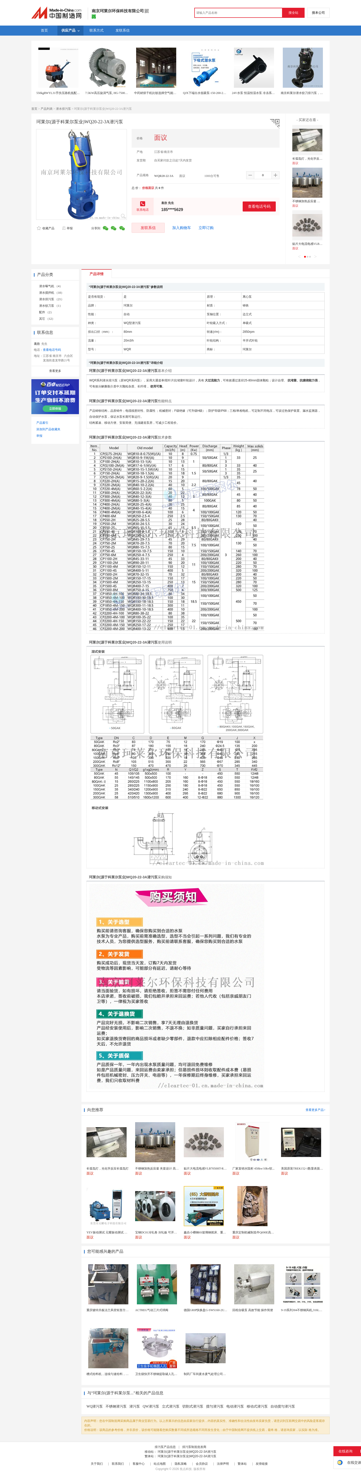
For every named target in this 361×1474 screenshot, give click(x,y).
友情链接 (262, 1463)
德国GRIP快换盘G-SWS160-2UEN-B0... (209, 1310)
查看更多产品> (315, 1110)
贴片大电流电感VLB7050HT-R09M (315, 244)
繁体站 (242, 1463)
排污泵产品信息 (165, 1447)
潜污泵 (134, 1406)
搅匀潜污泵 (215, 1406)
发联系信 (148, 228)
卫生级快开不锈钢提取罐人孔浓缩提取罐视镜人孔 (168, 1374)
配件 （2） (46, 312)
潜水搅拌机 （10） (51, 292)
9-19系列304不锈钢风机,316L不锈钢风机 (307, 1310)
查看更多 (55, 371)
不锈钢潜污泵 (116, 1406)
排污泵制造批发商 (194, 1447)
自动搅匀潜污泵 (282, 1406)
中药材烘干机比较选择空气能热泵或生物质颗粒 (165, 93)
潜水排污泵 (63, 109)
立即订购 (206, 228)
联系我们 (118, 1463)
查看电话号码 (259, 206)
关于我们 (97, 1463)
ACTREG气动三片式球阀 (151, 1310)
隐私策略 (181, 1463)
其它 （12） (47, 319)
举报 (67, 228)
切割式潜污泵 (192, 1406)
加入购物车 (181, 228)
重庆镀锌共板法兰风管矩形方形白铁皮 (112, 1310)
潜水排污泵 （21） (51, 299)
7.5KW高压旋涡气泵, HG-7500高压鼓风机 (112, 93)
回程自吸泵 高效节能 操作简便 (252, 1310)
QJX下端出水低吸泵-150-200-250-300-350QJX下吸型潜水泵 (222, 93)
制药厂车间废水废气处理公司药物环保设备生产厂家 (218, 1374)
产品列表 (47, 109)
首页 (34, 109)
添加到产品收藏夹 (48, 429)
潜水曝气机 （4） (50, 286)
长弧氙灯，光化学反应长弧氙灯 (313, 158)
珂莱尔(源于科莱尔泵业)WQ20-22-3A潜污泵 (187, 1451)
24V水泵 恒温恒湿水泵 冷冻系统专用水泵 (259, 93)
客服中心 (139, 1463)
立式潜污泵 (170, 1406)
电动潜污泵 (235, 1406)
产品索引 (42, 423)
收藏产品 (45, 228)
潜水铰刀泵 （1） (50, 305)
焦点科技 (186, 1469)
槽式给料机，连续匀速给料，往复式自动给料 (116, 1374)
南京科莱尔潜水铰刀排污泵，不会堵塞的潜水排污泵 (315, 93)
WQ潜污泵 (94, 1406)
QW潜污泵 (151, 1406)
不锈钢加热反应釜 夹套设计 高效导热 (317, 201)
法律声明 (223, 1463)
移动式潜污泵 (257, 1406)
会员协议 (202, 1463)
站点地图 (160, 1463)
